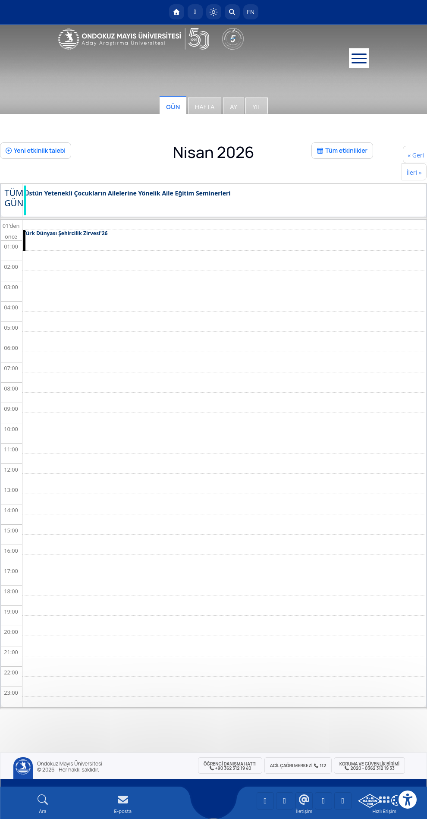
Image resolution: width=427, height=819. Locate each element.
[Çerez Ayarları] (396, 800)
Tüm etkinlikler (342, 150)
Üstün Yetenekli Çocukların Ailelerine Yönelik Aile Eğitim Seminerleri (128, 193)
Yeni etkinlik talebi (36, 150)
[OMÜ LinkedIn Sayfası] (284, 801)
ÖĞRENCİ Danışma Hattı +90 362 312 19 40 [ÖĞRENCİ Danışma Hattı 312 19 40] (230, 766)
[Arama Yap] (232, 11)
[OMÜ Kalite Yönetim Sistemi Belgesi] (370, 801)
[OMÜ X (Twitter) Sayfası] (323, 801)
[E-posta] (195, 11)
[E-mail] (123, 804)
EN (250, 12)
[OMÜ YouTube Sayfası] (265, 801)
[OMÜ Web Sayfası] (133, 39)
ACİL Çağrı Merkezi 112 (298, 765)
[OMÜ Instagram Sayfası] (304, 801)
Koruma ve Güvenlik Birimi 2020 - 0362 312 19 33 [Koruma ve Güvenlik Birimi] (369, 766)
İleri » (413, 172)
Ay (233, 106)
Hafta (204, 106)
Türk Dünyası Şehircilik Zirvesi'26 (65, 233)
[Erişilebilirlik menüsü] (407, 799)
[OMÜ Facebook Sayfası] (343, 801)
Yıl (256, 106)
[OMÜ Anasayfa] (176, 11)
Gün (173, 106)
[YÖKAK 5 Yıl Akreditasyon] (233, 39)
